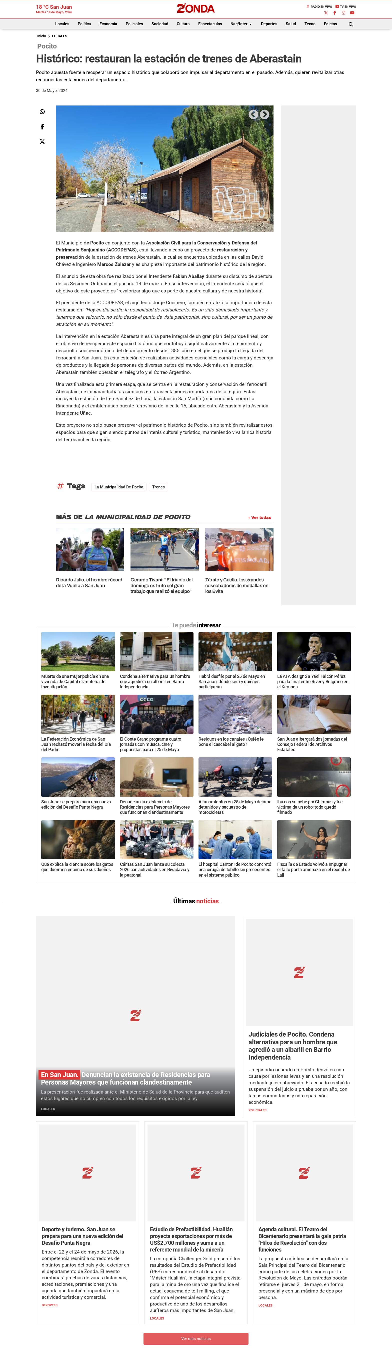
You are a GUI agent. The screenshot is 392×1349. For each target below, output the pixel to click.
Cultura (183, 23)
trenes (158, 487)
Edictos (330, 23)
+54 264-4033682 (226, 1323)
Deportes (269, 23)
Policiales (134, 23)
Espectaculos (210, 23)
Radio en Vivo (319, 6)
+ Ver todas (259, 517)
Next (264, 114)
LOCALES (59, 36)
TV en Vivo (345, 6)
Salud (291, 23)
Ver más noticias (196, 1245)
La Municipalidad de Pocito (118, 487)
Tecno (310, 23)
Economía (108, 23)
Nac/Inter (242, 24)
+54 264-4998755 (230, 1328)
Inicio (41, 36)
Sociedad (160, 23)
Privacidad (208, 1338)
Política (84, 23)
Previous (253, 114)
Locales (62, 23)
